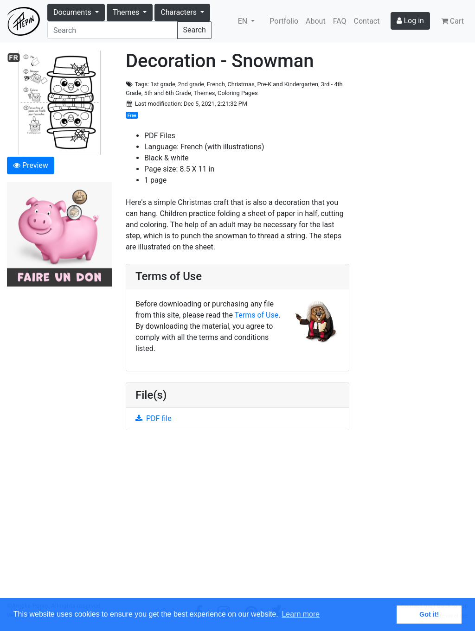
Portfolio (284, 21)
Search (194, 29)
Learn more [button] (301, 614)
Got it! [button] (429, 614)
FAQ (340, 21)
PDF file (153, 418)
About (316, 21)
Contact (367, 21)
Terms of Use (257, 315)
